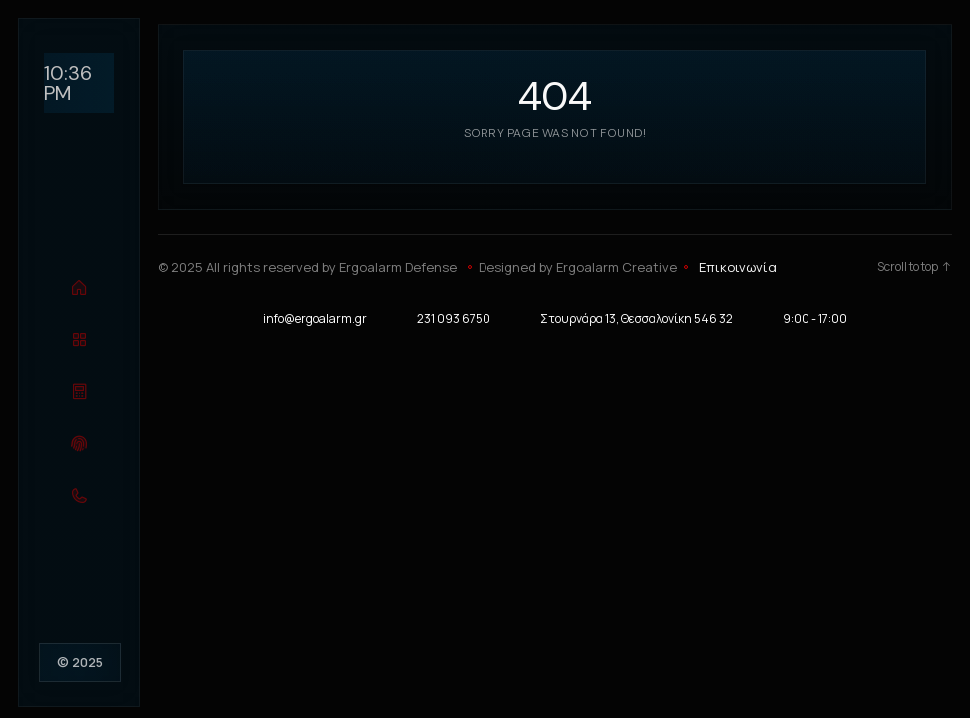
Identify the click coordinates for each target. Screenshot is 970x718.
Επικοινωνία (738, 267)
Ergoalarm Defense (398, 267)
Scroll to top (914, 267)
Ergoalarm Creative (616, 267)
